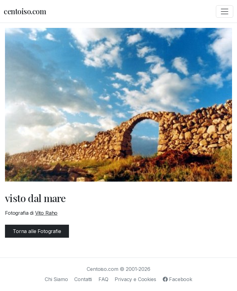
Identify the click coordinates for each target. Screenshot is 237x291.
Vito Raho (46, 213)
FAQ (103, 279)
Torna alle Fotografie (37, 231)
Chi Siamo (56, 279)
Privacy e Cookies (135, 279)
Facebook (177, 279)
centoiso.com (25, 11)
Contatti (83, 279)
